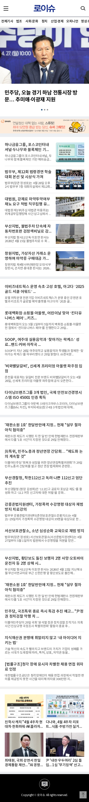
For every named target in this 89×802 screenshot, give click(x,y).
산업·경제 (57, 21)
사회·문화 (31, 21)
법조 (19, 21)
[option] (44, 68)
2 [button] (44, 109)
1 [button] (41, 109)
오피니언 (72, 21)
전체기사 (7, 21)
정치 (44, 21)
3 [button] (47, 109)
